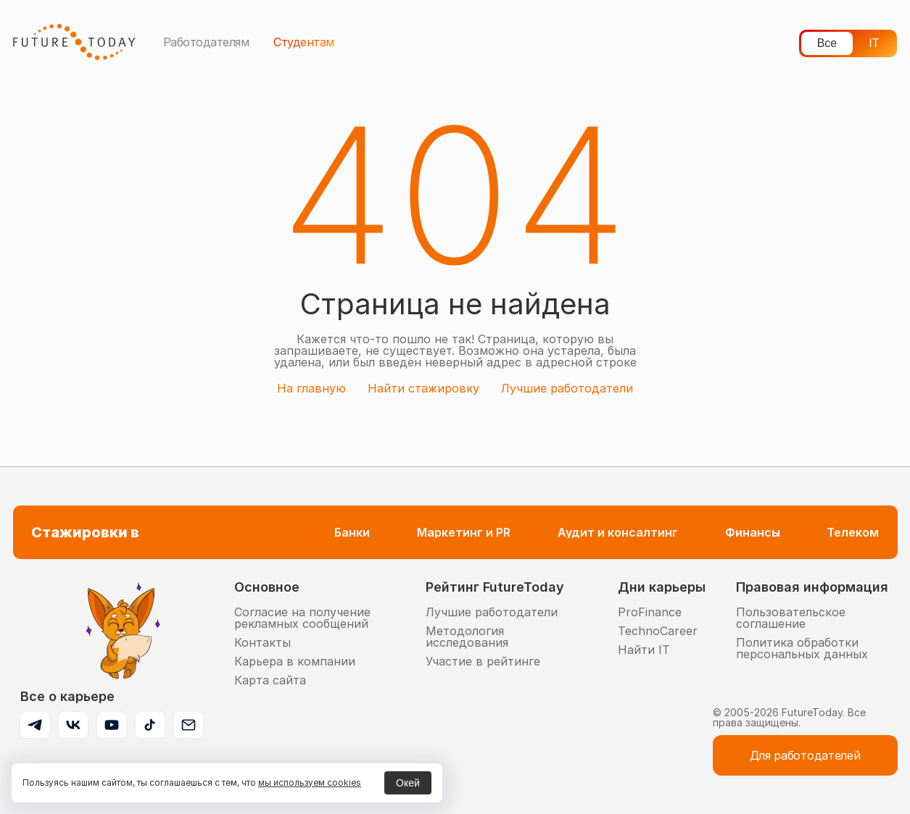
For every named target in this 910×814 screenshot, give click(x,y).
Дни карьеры (662, 587)
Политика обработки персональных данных (802, 648)
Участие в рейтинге (483, 661)
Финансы (752, 532)
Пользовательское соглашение (790, 618)
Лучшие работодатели (567, 388)
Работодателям (206, 42)
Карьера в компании (294, 661)
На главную (311, 388)
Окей (408, 783)
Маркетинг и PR (463, 532)
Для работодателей (805, 755)
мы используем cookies (309, 782)
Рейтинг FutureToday (495, 587)
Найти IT (644, 649)
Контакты (262, 642)
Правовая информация (812, 587)
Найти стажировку (423, 388)
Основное (266, 587)
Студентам (303, 42)
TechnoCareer (658, 631)
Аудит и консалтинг (618, 532)
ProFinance (650, 612)
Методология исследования (467, 637)
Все (827, 43)
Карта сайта (270, 680)
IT (874, 43)
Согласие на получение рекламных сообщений (302, 618)
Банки (352, 532)
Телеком (853, 532)
